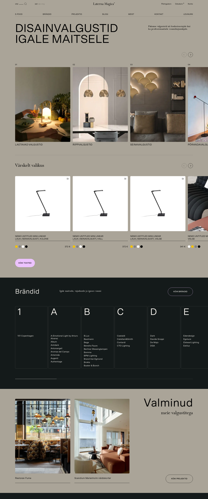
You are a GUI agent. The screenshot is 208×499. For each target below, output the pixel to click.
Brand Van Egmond (93, 359)
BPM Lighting (90, 356)
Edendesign (189, 336)
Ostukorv (179, 4)
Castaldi (121, 336)
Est (36, 4)
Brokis (87, 362)
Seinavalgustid (141, 145)
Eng (43, 4)
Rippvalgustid (82, 145)
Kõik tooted (25, 263)
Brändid (47, 14)
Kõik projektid (179, 479)
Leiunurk (188, 14)
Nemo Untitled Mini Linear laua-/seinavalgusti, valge (146, 237)
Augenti (54, 358)
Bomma (87, 352)
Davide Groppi (157, 339)
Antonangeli (56, 348)
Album (54, 342)
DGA (152, 346)
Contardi (121, 342)
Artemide (55, 355)
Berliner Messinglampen (95, 349)
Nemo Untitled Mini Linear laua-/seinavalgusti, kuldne (31, 237)
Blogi (105, 14)
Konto (190, 4)
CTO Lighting (123, 346)
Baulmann (89, 339)
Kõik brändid (180, 292)
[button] (190, 54)
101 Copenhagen (26, 336)
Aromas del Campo (60, 352)
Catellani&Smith (125, 339)
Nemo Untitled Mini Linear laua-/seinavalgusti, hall (88, 237)
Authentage (56, 362)
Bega (86, 342)
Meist (131, 14)
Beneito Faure (91, 346)
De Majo (154, 342)
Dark (152, 336)
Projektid (77, 14)
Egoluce (187, 339)
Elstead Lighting (191, 342)
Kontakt (158, 14)
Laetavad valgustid (29, 145)
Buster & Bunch (91, 366)
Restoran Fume (23, 478)
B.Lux (86, 336)
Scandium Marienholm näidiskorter (92, 478)
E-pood (18, 14)
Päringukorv (166, 4)
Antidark (55, 345)
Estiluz (186, 346)
